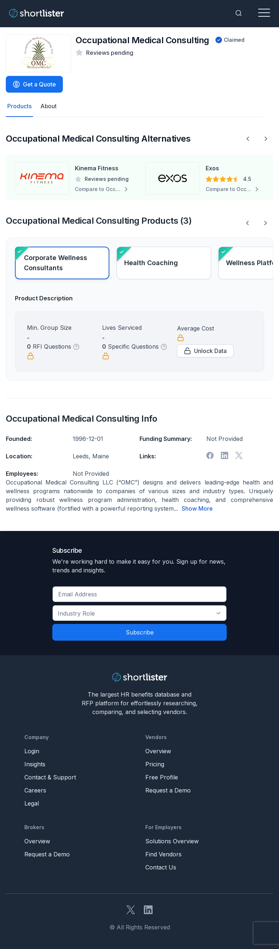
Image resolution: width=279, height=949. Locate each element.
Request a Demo (168, 790)
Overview (158, 751)
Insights (34, 764)
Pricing (154, 764)
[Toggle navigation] (264, 13)
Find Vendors (163, 854)
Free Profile (161, 777)
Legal (31, 803)
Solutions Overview (172, 841)
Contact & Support (50, 777)
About (48, 106)
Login (31, 751)
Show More (197, 508)
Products (19, 106)
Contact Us (160, 867)
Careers (35, 790)
